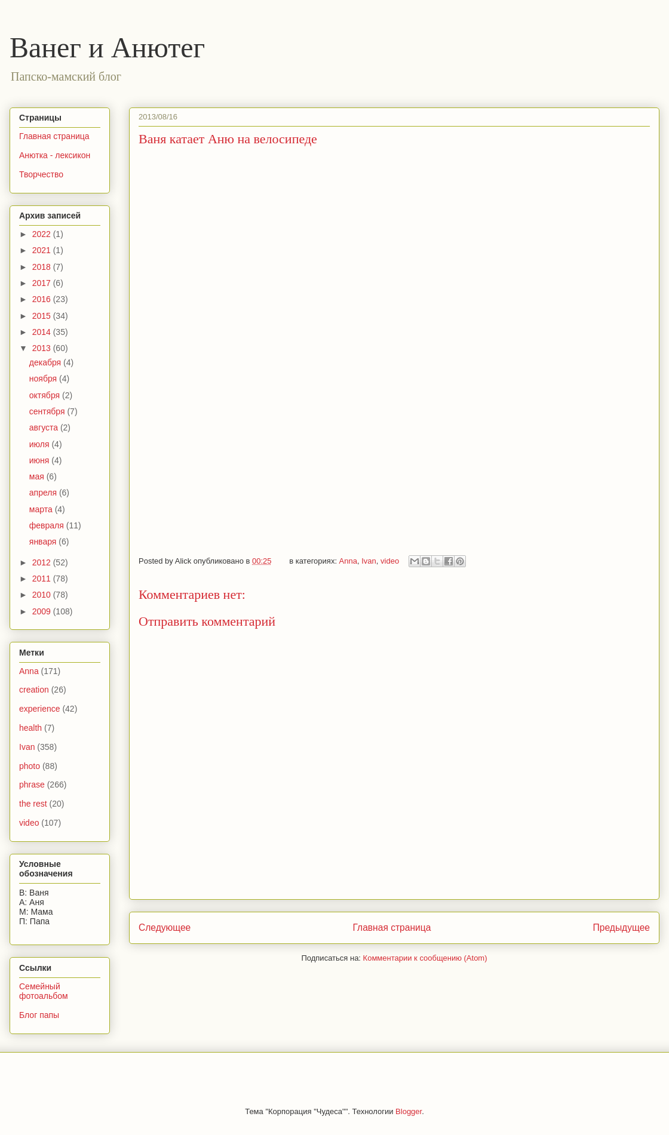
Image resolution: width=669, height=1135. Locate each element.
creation (34, 689)
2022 (42, 234)
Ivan (368, 560)
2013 (42, 348)
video (389, 560)
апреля (44, 492)
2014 (42, 332)
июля (40, 444)
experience (39, 708)
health (30, 728)
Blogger (408, 1111)
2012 (42, 562)
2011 (42, 578)
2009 (42, 611)
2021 (42, 250)
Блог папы (39, 1015)
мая (38, 476)
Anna (348, 560)
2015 (42, 316)
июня (40, 460)
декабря (46, 362)
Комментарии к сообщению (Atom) (425, 957)
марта (42, 509)
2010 (42, 594)
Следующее (165, 927)
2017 (42, 283)
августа (44, 427)
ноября (44, 378)
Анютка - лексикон (54, 155)
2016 (42, 299)
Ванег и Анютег (107, 47)
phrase (32, 784)
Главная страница (391, 927)
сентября (48, 411)
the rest (33, 803)
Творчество (41, 174)
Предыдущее (621, 927)
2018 (42, 267)
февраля (47, 525)
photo (29, 766)
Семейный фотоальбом (43, 991)
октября (45, 395)
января (44, 541)
